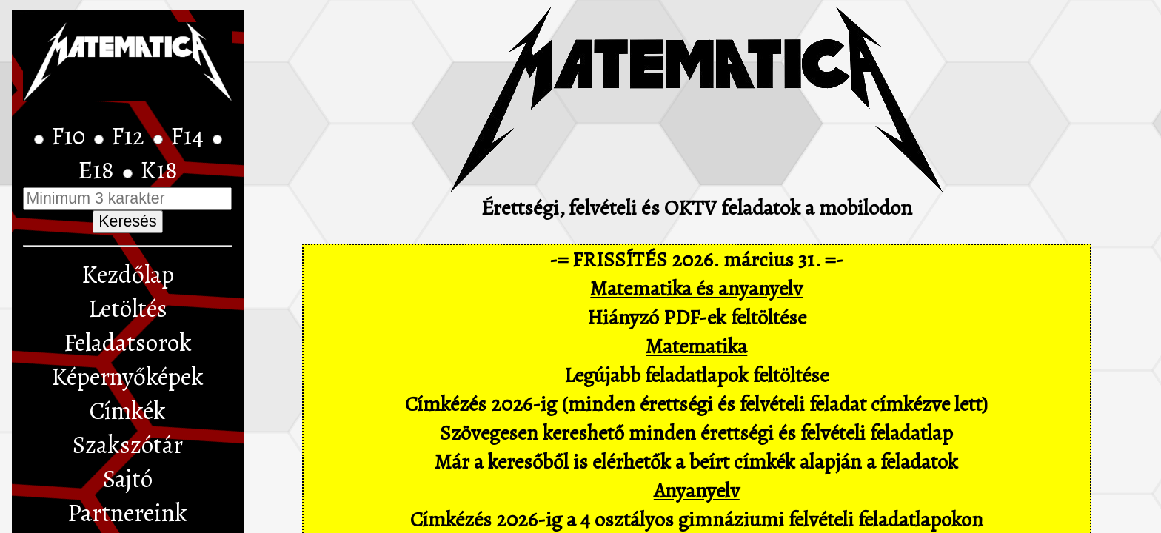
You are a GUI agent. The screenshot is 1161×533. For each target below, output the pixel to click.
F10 (70, 136)
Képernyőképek (127, 377)
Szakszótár (128, 445)
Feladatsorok (128, 343)
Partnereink (127, 513)
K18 (159, 170)
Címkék (128, 411)
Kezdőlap (127, 275)
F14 (189, 136)
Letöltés (127, 309)
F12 (130, 136)
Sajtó (128, 479)
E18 (98, 170)
